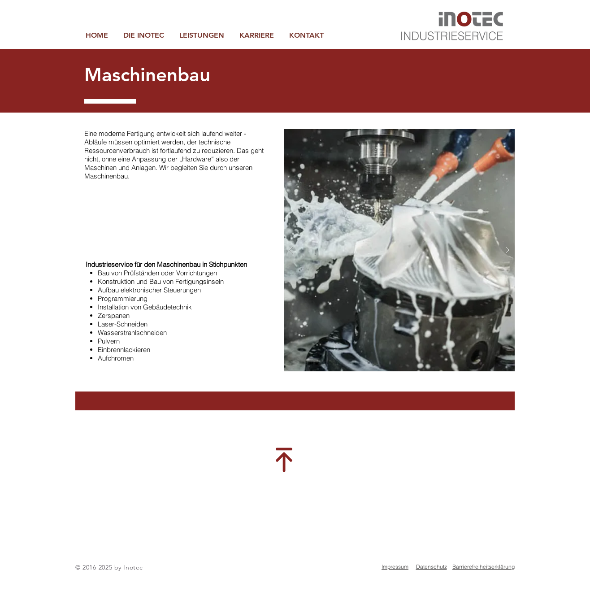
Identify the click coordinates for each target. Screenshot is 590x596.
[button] (202, 35)
